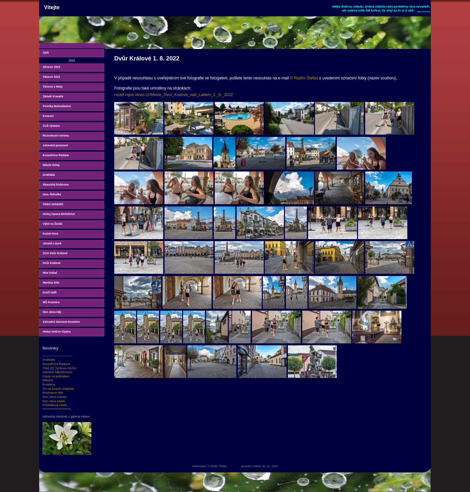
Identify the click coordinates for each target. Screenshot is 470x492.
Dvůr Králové (51, 263)
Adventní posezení (55, 145)
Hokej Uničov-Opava (56, 331)
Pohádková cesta (54, 405)
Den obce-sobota (54, 397)
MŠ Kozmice (51, 302)
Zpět (46, 52)
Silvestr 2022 (51, 67)
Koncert (48, 116)
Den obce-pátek (53, 401)
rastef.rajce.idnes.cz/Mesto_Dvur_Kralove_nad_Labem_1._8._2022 (173, 94)
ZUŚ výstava (51, 125)
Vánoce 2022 (51, 76)
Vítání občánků (53, 204)
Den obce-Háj (52, 312)
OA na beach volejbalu (58, 388)
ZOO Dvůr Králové (55, 253)
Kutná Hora (50, 233)
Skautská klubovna (56, 184)
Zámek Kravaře (53, 96)
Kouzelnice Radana (56, 155)
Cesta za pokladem (56, 376)
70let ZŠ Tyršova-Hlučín (59, 368)
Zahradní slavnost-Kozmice (61, 321)
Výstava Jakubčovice (57, 372)
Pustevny (48, 384)
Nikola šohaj (51, 165)
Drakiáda (49, 174)
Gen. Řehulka (52, 194)
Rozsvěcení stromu (56, 135)
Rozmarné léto (52, 392)
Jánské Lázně (52, 243)
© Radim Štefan (304, 78)
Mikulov (47, 380)
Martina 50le (51, 282)
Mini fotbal (50, 272)
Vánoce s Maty (53, 86)
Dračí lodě (49, 292)
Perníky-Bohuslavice (57, 106)
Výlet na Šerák (52, 223)
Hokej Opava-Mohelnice (59, 214)
